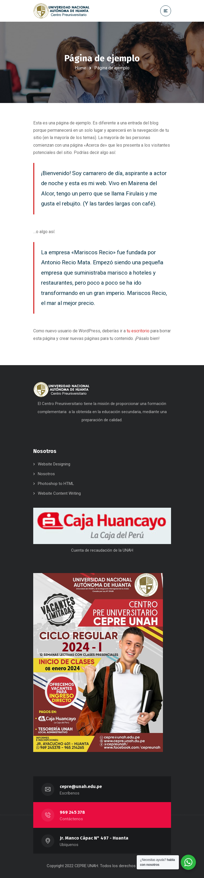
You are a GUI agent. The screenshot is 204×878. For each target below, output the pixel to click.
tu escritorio (138, 330)
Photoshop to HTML (56, 483)
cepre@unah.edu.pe (81, 786)
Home (80, 67)
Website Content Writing (59, 493)
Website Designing (54, 464)
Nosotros (46, 473)
